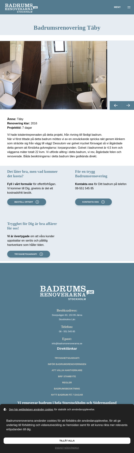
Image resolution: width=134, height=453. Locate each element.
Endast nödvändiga (67, 448)
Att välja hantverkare (67, 378)
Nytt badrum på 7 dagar (67, 402)
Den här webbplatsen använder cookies (31, 409)
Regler (67, 390)
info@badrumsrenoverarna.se (67, 351)
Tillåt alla (67, 440)
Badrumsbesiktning (67, 396)
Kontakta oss (93, 209)
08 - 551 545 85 (67, 339)
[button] (116, 113)
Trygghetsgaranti (28, 261)
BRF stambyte (67, 384)
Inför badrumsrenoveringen (67, 372)
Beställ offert (26, 209)
